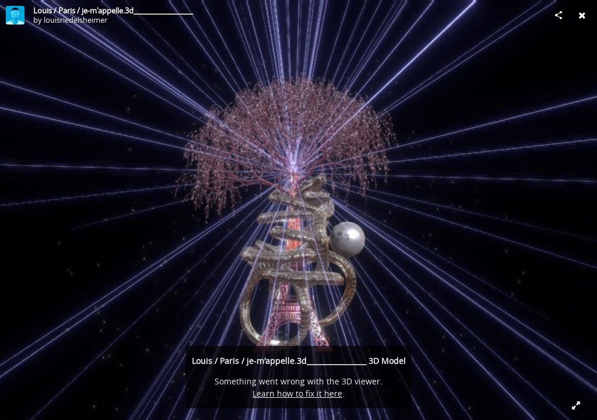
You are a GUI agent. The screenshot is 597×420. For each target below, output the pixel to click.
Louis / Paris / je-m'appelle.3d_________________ (113, 10)
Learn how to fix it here (297, 393)
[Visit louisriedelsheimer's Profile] (15, 15)
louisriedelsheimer (75, 20)
